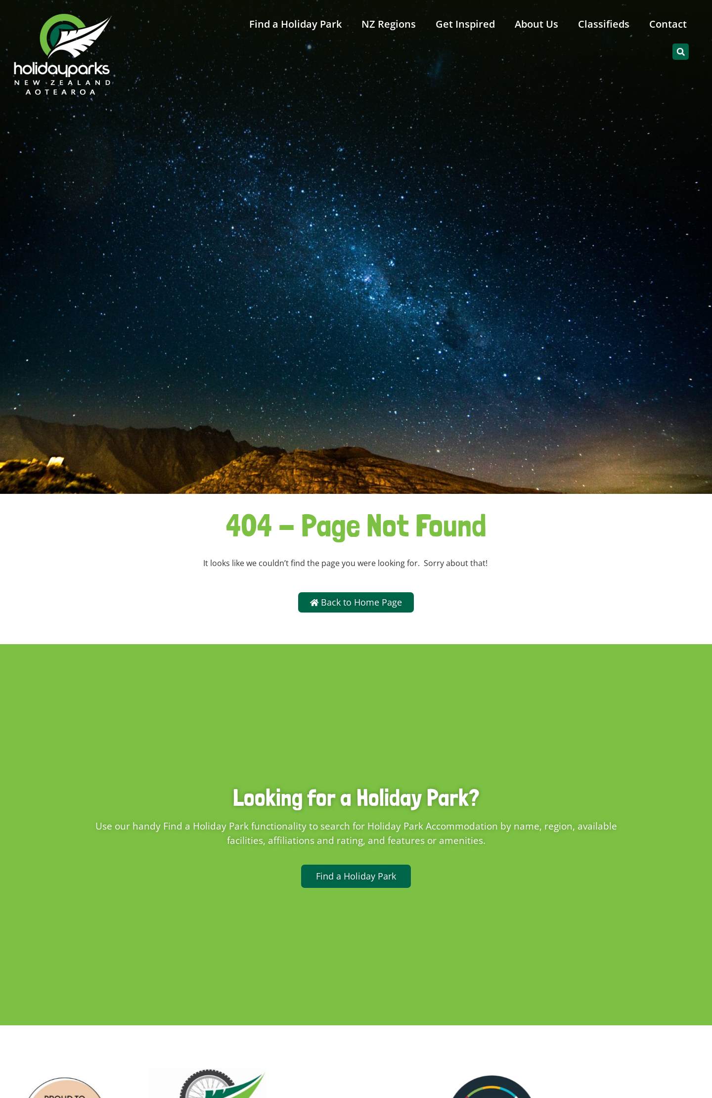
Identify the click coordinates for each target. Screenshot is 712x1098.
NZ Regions (388, 24)
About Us (536, 24)
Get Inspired (465, 24)
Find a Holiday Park (295, 24)
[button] (680, 52)
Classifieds (603, 24)
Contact (668, 24)
